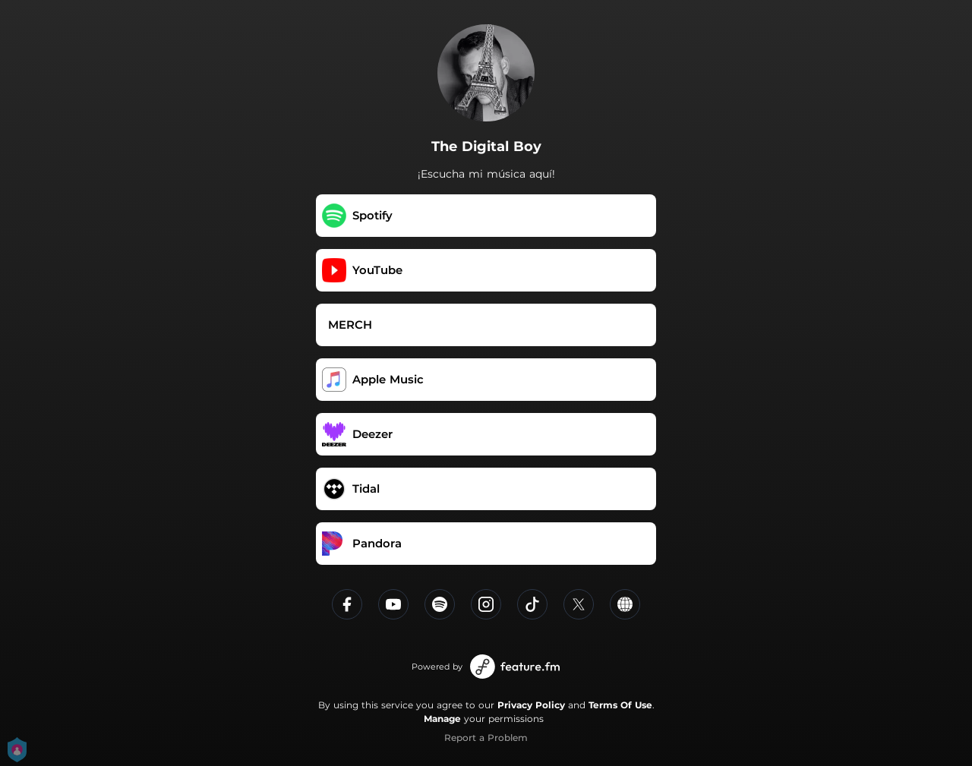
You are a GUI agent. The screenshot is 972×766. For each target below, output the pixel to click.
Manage (442, 718)
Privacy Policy (531, 705)
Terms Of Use (620, 705)
